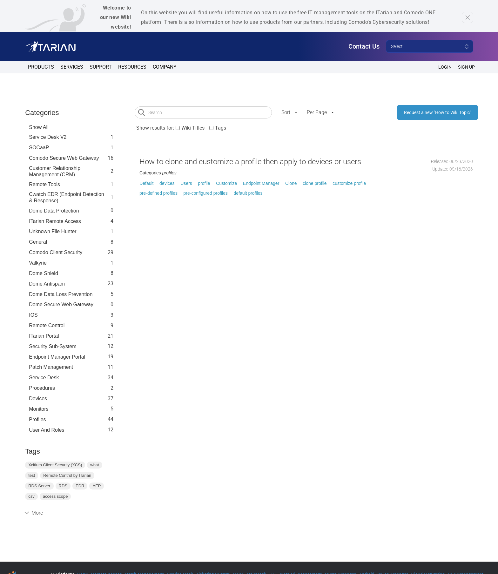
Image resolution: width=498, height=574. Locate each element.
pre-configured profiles (206, 193)
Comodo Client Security (55, 252)
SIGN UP (466, 67)
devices (166, 183)
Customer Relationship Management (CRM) (54, 171)
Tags (220, 128)
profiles (37, 419)
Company (165, 67)
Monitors (38, 409)
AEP (96, 485)
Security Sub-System (52, 346)
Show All (38, 127)
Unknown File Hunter (52, 231)
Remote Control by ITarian (67, 475)
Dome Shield (43, 273)
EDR (80, 485)
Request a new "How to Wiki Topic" (437, 112)
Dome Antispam (47, 284)
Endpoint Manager (261, 183)
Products (41, 67)
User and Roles (46, 430)
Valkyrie (38, 263)
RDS (63, 485)
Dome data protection (54, 210)
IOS (33, 315)
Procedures (42, 388)
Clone (291, 183)
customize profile (349, 183)
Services (71, 67)
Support (101, 67)
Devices (38, 398)
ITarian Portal (44, 336)
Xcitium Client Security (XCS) (55, 465)
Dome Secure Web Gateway (61, 304)
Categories (42, 113)
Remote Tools (44, 184)
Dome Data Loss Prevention (60, 294)
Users (186, 183)
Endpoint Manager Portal (57, 357)
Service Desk (44, 377)
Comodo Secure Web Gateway (64, 158)
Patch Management (51, 367)
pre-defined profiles (158, 193)
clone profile (315, 183)
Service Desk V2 (47, 137)
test (31, 475)
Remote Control (46, 325)
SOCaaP (39, 147)
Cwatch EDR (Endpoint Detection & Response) (66, 197)
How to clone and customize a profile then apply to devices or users (250, 161)
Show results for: (155, 128)
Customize (226, 183)
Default (146, 183)
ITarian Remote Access (55, 221)
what (94, 465)
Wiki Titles (193, 128)
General (38, 242)
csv (31, 496)
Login (445, 67)
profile (204, 183)
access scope (55, 496)
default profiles (248, 193)
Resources (132, 67)
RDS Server (39, 485)
